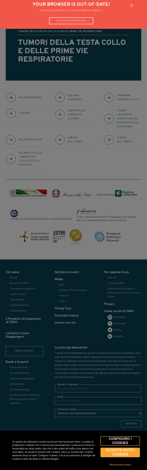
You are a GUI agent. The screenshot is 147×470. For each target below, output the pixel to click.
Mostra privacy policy (120, 464)
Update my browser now (71, 20)
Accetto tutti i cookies (120, 452)
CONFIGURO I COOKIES (120, 441)
